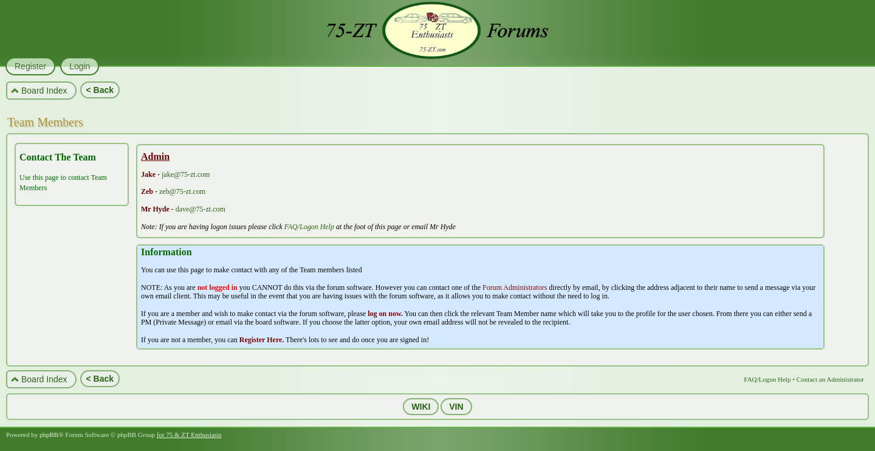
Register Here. (261, 340)
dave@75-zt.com (200, 209)
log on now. (385, 313)
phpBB (48, 434)
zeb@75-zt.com (182, 191)
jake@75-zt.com (186, 174)
